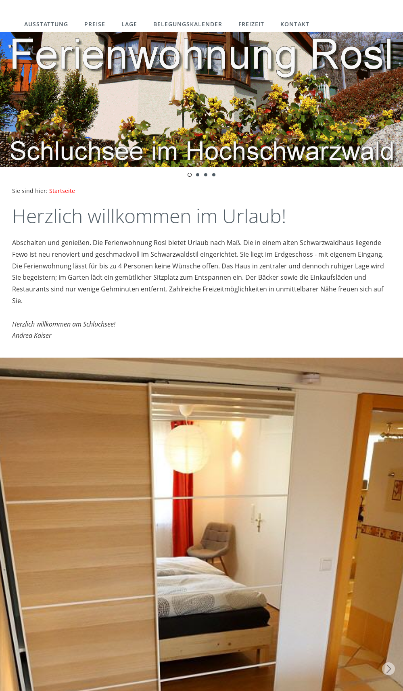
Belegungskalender (187, 24)
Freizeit (251, 24)
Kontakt (294, 24)
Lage (129, 24)
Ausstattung (46, 24)
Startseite (62, 191)
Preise (94, 24)
